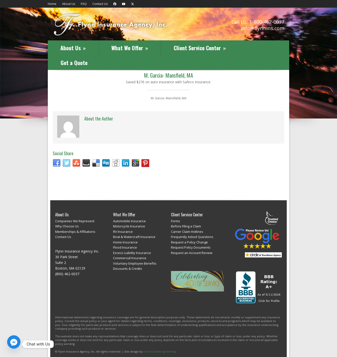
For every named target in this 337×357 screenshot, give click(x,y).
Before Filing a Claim (186, 226)
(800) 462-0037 (67, 274)
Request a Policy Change (189, 242)
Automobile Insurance (129, 221)
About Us (68, 4)
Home (52, 4)
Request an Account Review (191, 253)
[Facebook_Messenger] (13, 344)
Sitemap (171, 351)
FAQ (84, 4)
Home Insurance (125, 242)
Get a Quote (74, 63)
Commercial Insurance (129, 258)
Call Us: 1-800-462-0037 (257, 21)
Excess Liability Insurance (132, 253)
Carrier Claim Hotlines (187, 231)
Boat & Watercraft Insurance (134, 237)
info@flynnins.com (262, 28)
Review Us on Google (257, 238)
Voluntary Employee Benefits (134, 263)
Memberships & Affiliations (75, 231)
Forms (175, 221)
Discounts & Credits (127, 268)
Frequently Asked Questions (192, 237)
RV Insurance (123, 231)
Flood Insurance (125, 247)
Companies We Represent (74, 221)
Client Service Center (200, 48)
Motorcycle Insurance (129, 226)
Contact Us (100, 4)
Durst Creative (152, 351)
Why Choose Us (67, 226)
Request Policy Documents (191, 247)
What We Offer (129, 48)
